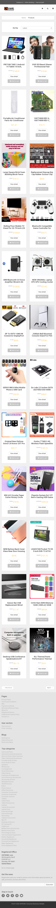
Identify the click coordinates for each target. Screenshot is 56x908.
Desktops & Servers (8, 823)
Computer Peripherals (9, 796)
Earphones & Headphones (10, 777)
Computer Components (9, 794)
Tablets (4, 800)
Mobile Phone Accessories (10, 830)
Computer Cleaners (8, 798)
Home (24, 18)
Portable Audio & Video (9, 762)
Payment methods (8, 707)
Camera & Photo (7, 753)
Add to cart (14, 81)
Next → (50, 688)
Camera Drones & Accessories (12, 755)
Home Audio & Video (8, 764)
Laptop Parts (6, 811)
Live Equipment (7, 770)
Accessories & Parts (8, 781)
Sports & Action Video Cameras (12, 757)
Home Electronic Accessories (11, 779)
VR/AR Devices (7, 785)
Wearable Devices (8, 783)
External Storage (7, 813)
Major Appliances (7, 845)
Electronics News (7, 743)
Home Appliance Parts (9, 847)
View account (40, 2)
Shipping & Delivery (8, 714)
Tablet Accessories (8, 804)
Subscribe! (49, 886)
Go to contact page (8, 869)
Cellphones (5, 828)
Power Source (6, 789)
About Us (5, 711)
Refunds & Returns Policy (10, 709)
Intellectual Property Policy (10, 716)
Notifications (6, 739)
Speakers (5, 766)
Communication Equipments (11, 836)
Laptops (4, 806)
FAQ (3, 705)
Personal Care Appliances (10, 842)
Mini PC (4, 821)
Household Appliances (9, 840)
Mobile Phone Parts (8, 832)
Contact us (19, 2)
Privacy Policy (6, 701)
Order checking (29, 2)
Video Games (6, 774)
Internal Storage (7, 815)
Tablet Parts (6, 802)
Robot (4, 787)
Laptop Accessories (8, 808)
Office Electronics (7, 791)
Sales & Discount (7, 741)
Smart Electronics (8, 772)
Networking (5, 817)
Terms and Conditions (9, 703)
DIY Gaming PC (7, 825)
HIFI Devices (5, 768)
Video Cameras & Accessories (12, 760)
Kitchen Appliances (8, 838)
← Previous (7, 688)
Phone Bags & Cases (8, 834)
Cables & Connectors (9, 819)
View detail (14, 76)
